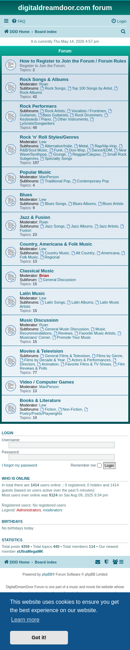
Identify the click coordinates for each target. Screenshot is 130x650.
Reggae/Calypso (84, 154)
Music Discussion (39, 320)
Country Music (54, 253)
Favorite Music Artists (95, 333)
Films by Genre (107, 356)
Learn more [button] (25, 620)
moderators (52, 510)
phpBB (47, 574)
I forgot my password (19, 465)
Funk (56, 150)
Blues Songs (53, 203)
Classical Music (37, 270)
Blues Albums (82, 203)
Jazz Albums (80, 226)
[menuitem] (18, 21)
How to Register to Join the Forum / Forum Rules (73, 61)
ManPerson (49, 177)
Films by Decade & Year (42, 360)
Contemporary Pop (90, 181)
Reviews (63, 333)
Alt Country (83, 253)
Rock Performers (38, 106)
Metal (81, 146)
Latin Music (32, 293)
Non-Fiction (70, 409)
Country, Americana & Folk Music (56, 244)
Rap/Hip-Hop (103, 146)
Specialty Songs (56, 158)
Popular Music (35, 172)
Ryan (43, 84)
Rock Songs (52, 88)
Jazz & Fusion (35, 217)
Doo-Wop (74, 150)
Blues (26, 194)
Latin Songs (52, 302)
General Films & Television (65, 356)
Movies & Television (41, 351)
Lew (42, 142)
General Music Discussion (64, 329)
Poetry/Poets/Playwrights (54, 411)
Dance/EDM (99, 150)
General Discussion (57, 280)
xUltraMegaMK (30, 551)
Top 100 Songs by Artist (90, 88)
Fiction (48, 409)
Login (7, 433)
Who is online (16, 478)
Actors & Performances (89, 360)
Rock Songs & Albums (44, 79)
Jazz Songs (52, 226)
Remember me (86, 465)
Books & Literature (40, 400)
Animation (48, 364)
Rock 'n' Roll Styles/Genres (49, 137)
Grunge (57, 154)
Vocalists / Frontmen (86, 111)
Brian (44, 275)
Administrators (29, 510)
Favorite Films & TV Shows (86, 364)
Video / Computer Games (47, 382)
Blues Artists (110, 203)
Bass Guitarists (53, 115)
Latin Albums (80, 302)
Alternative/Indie (56, 146)
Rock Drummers (86, 115)
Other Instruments (70, 119)
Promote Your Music (71, 337)
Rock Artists (52, 111)
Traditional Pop (55, 181)
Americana (108, 253)
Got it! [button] (39, 637)
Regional (50, 257)
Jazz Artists (106, 226)
